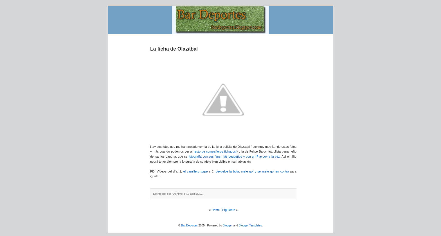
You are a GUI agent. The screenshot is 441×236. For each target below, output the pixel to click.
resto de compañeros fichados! (215, 151)
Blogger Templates (250, 225)
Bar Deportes (189, 225)
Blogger (227, 225)
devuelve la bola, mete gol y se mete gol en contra (253, 171)
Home (216, 210)
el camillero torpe (195, 171)
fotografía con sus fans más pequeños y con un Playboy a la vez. (235, 156)
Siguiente (228, 210)
